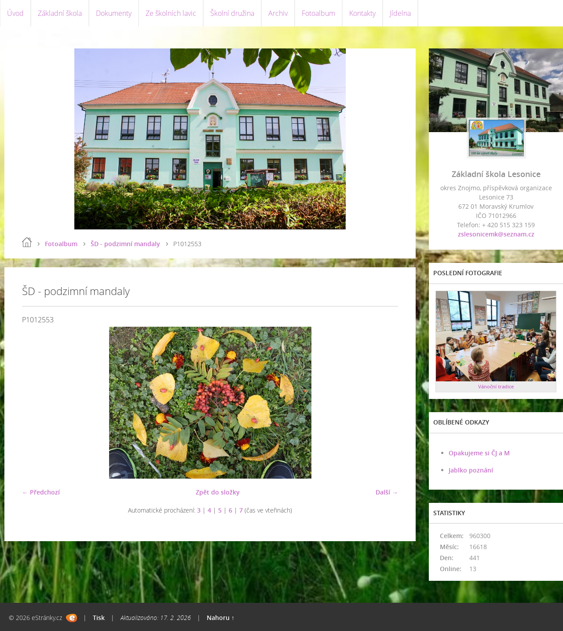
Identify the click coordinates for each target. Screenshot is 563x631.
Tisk (99, 617)
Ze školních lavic (171, 13)
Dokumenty (114, 13)
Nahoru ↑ (220, 617)
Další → (387, 492)
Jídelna (400, 13)
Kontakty (362, 13)
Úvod (15, 13)
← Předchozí (41, 492)
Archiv (278, 13)
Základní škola (60, 13)
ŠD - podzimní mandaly (125, 244)
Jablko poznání (471, 470)
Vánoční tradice (496, 386)
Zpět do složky (218, 492)
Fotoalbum (318, 13)
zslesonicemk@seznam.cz (496, 234)
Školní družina (232, 13)
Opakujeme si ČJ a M (479, 453)
